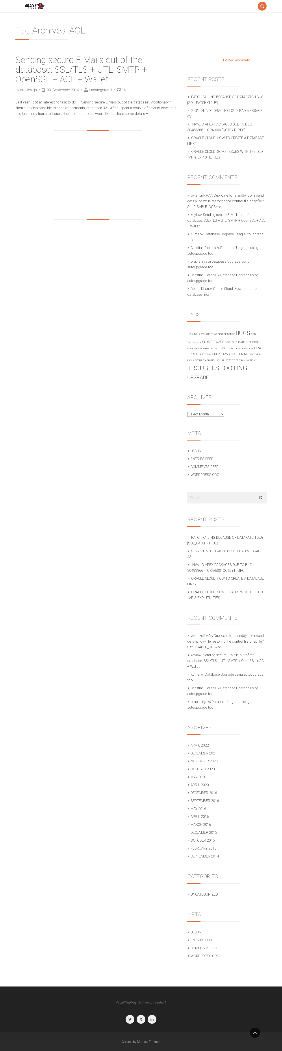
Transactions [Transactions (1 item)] (247, 360)
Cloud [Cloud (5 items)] (194, 341)
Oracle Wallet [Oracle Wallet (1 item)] (243, 348)
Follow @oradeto (236, 60)
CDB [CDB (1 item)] (253, 334)
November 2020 (204, 761)
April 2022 (200, 745)
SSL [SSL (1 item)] (223, 360)
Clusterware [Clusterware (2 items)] (213, 342)
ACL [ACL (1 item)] (196, 334)
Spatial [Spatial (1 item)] (211, 360)
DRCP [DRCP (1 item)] (228, 342)
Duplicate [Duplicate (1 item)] (238, 342)
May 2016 (198, 809)
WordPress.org (205, 475)
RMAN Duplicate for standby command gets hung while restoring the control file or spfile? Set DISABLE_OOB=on (225, 201)
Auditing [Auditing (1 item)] (211, 334)
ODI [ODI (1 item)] (231, 348)
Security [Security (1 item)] (200, 360)
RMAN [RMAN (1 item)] (190, 360)
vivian (195, 195)
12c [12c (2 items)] (190, 334)
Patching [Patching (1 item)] (207, 354)
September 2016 (205, 801)
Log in (196, 451)
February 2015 (203, 848)
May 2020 (198, 777)
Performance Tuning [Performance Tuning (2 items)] (231, 354)
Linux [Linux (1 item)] (217, 348)
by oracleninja (26, 90)
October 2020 (203, 769)
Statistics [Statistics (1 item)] (232, 360)
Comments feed (205, 467)
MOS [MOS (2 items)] (225, 348)
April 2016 (200, 817)
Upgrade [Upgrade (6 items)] (198, 377)
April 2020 (200, 785)
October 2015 (203, 840)
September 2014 (205, 856)
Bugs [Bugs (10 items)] (243, 333)
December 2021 (204, 753)
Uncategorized (100, 90)
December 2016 (204, 793)
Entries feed (202, 459)
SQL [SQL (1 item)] (219, 360)
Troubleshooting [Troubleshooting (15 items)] (217, 368)
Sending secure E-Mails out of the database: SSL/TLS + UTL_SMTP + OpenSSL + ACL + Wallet (81, 70)
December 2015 (204, 832)
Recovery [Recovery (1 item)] (255, 354)
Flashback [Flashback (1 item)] (206, 348)
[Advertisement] (98, 175)
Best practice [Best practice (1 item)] (226, 334)
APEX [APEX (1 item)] (202, 334)
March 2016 (201, 824)
